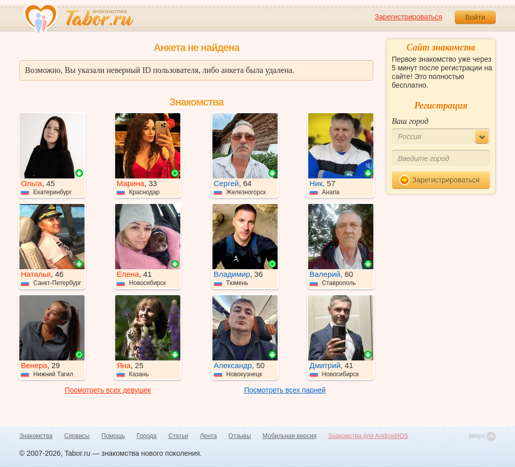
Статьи (178, 435)
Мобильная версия (290, 435)
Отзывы (240, 435)
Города (146, 435)
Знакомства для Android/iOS (368, 435)
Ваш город (410, 121)
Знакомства (35, 435)
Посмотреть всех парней (285, 390)
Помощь (113, 435)
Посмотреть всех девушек (108, 390)
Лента (208, 435)
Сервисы (77, 435)
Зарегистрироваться (408, 17)
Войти (475, 17)
